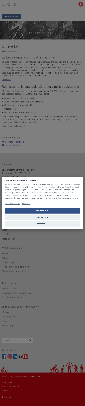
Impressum (26, 203)
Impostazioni (42, 224)
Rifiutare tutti (42, 217)
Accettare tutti (42, 211)
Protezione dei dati (12, 203)
